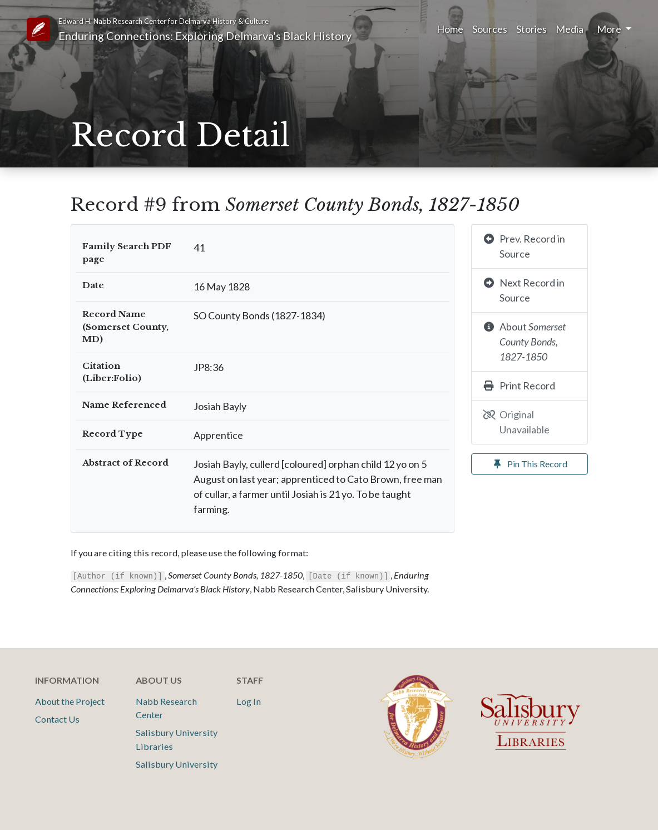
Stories (531, 29)
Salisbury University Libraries (176, 739)
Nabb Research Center (166, 708)
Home (450, 29)
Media (569, 29)
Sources (489, 29)
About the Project (70, 701)
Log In (248, 701)
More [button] (610, 29)
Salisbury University (176, 764)
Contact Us (57, 719)
